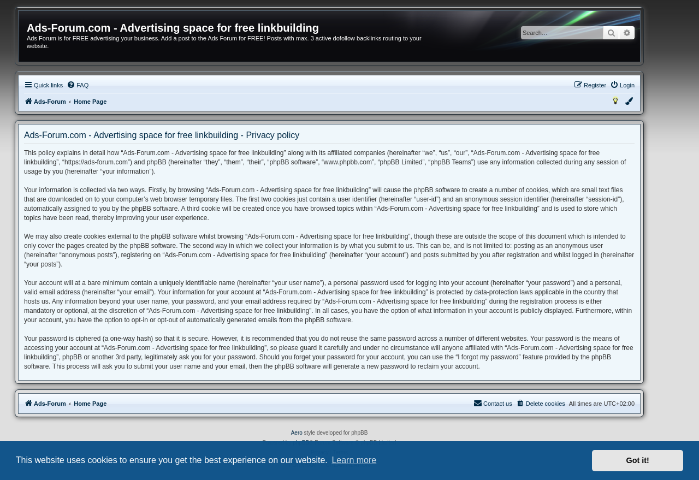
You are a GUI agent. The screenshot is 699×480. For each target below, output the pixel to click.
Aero (297, 433)
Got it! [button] (637, 460)
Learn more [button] (353, 460)
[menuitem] (77, 85)
